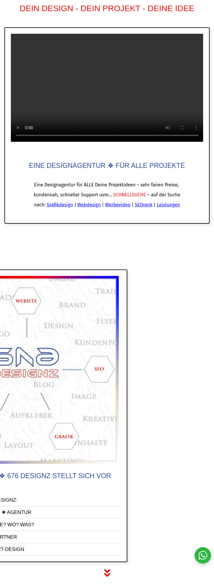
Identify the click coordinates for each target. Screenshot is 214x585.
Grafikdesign (60, 205)
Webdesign (89, 205)
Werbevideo (117, 205)
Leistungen (168, 205)
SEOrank (144, 205)
